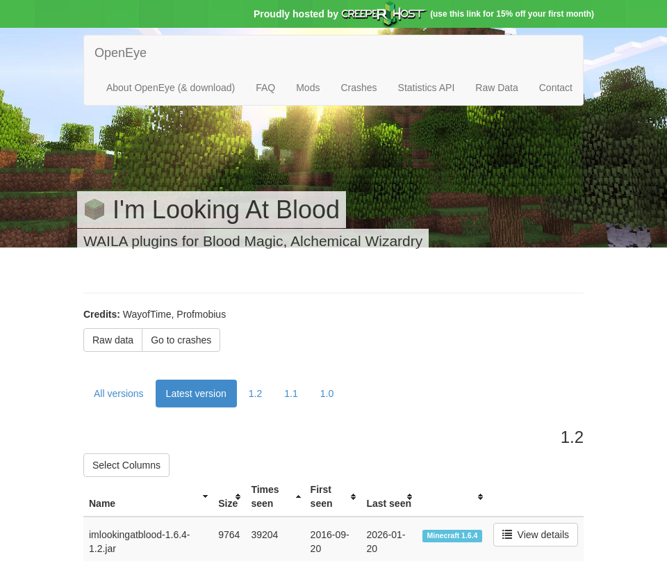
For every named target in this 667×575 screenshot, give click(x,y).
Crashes (358, 87)
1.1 (290, 393)
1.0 (327, 393)
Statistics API (426, 87)
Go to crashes (181, 340)
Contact (556, 87)
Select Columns (126, 465)
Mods (308, 87)
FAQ (265, 87)
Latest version (196, 393)
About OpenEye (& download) (170, 87)
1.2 (255, 393)
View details (535, 534)
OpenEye (120, 53)
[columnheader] (148, 497)
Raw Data (496, 87)
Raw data (112, 340)
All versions (119, 393)
